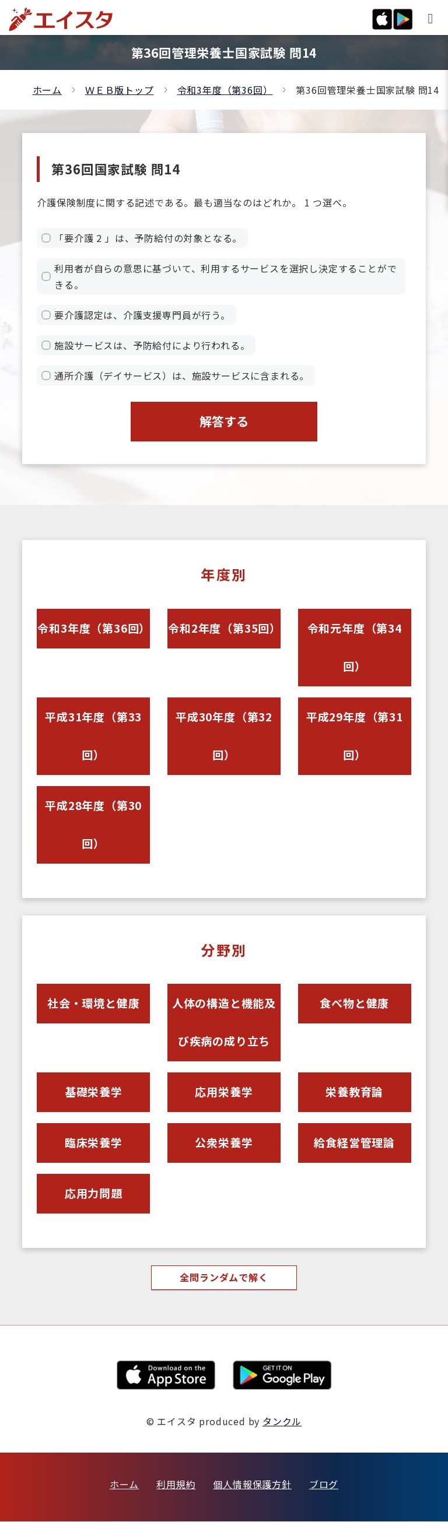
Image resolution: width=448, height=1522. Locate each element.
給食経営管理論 (354, 1143)
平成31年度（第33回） (93, 736)
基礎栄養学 (94, 1092)
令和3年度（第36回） (225, 90)
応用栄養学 (224, 1092)
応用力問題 (94, 1194)
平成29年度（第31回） (354, 736)
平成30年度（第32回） (224, 736)
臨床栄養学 (94, 1143)
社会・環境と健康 (93, 1004)
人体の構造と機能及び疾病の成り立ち (224, 1023)
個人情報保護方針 (252, 1485)
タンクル (282, 1422)
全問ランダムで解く (224, 1278)
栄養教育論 (354, 1092)
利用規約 (175, 1485)
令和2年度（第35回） (224, 628)
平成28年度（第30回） (93, 824)
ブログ (323, 1485)
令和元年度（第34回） (354, 647)
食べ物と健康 (354, 1004)
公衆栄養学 (224, 1143)
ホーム (47, 90)
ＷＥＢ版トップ (119, 90)
